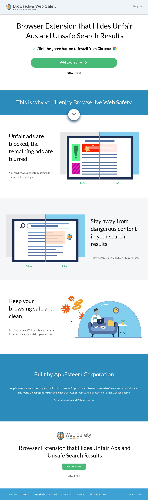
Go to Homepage (135, 494)
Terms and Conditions (52, 494)
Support (137, 6)
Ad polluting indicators (65, 400)
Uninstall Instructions (93, 494)
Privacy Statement (69, 494)
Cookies (80, 494)
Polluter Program (85, 400)
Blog (104, 494)
